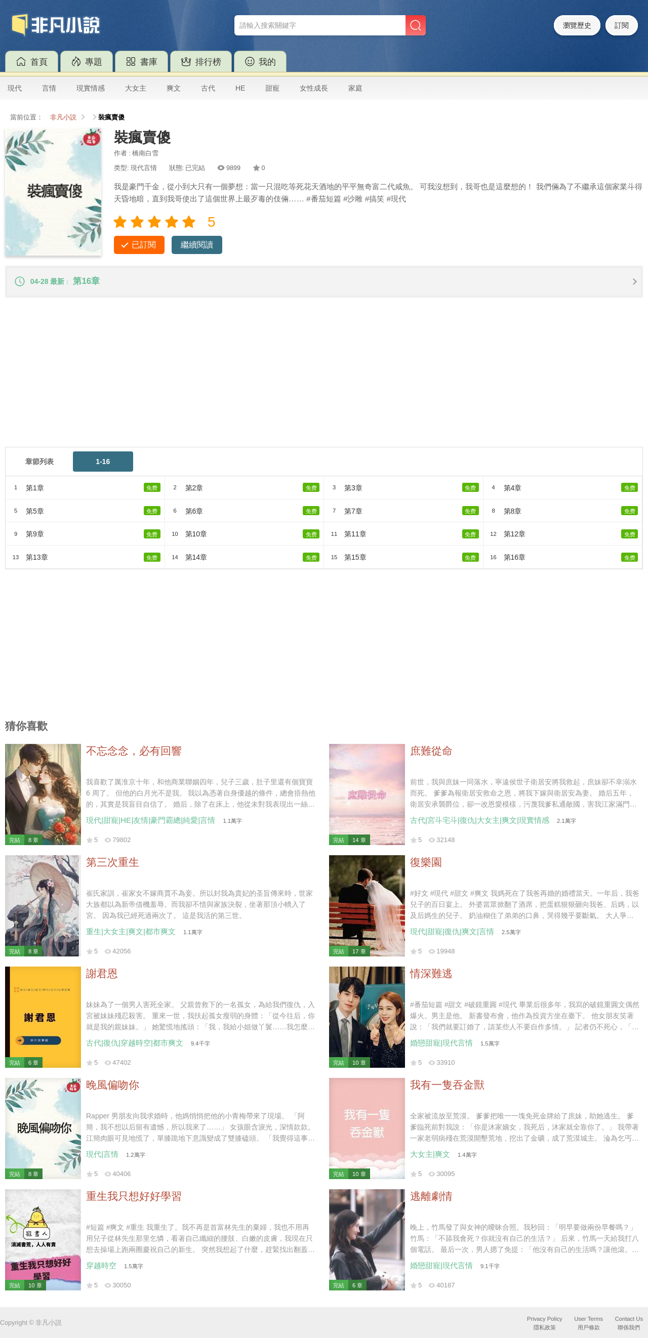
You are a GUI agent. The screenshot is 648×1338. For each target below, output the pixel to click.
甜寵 (272, 88)
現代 (15, 88)
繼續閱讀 (197, 244)
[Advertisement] (309, 377)
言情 (49, 88)
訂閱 (622, 25)
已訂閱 (144, 244)
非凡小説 (63, 117)
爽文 (174, 88)
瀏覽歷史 (577, 25)
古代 (208, 88)
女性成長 (314, 88)
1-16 (103, 463)
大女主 (135, 88)
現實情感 (90, 88)
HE (240, 88)
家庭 (355, 88)
